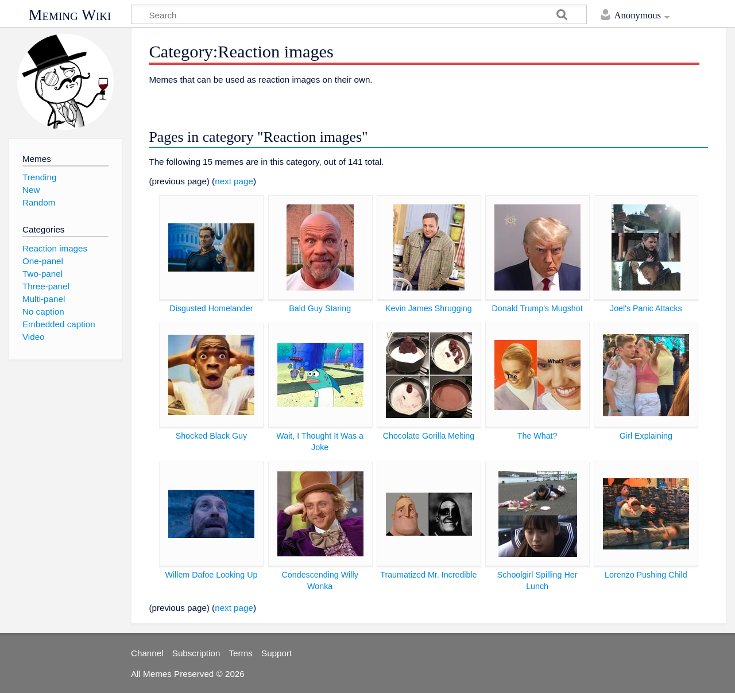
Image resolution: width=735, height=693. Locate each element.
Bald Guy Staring (320, 308)
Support (276, 653)
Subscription (196, 653)
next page (234, 181)
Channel (147, 653)
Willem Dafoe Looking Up (211, 574)
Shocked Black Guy (211, 435)
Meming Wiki (70, 15)
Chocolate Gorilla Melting (428, 435)
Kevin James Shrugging (428, 308)
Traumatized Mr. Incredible (428, 574)
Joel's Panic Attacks (646, 308)
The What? (537, 435)
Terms (241, 653)
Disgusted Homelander (211, 308)
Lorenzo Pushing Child (646, 574)
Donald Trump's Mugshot (537, 308)
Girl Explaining (646, 435)
